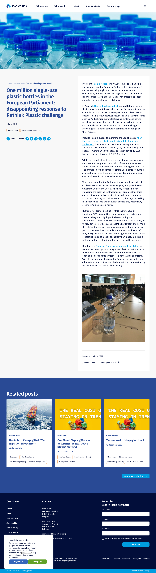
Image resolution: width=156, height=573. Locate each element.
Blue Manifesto (92, 6)
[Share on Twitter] (27, 138)
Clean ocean (13, 130)
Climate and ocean (27, 457)
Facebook (126, 559)
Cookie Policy (12, 533)
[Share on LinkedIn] (36, 138)
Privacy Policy (12, 528)
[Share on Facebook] (31, 138)
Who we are (42, 6)
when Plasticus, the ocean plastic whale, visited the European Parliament (112, 141)
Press (8, 514)
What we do (60, 6)
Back (10, 138)
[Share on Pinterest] (44, 138)
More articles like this (133, 476)
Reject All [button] (18, 561)
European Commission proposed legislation (117, 246)
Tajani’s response (101, 84)
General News (19, 83)
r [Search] (145, 6)
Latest (76, 6)
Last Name (105, 519)
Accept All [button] (37, 561)
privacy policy (139, 538)
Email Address (107, 529)
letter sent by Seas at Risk (105, 106)
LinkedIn (116, 559)
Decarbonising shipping (18, 462)
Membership (113, 6)
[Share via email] (49, 138)
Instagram (136, 559)
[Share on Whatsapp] (40, 138)
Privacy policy (27, 571)
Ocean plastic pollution (31, 130)
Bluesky (146, 559)
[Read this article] (29, 415)
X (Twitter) (106, 559)
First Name (106, 510)
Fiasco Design (145, 571)
